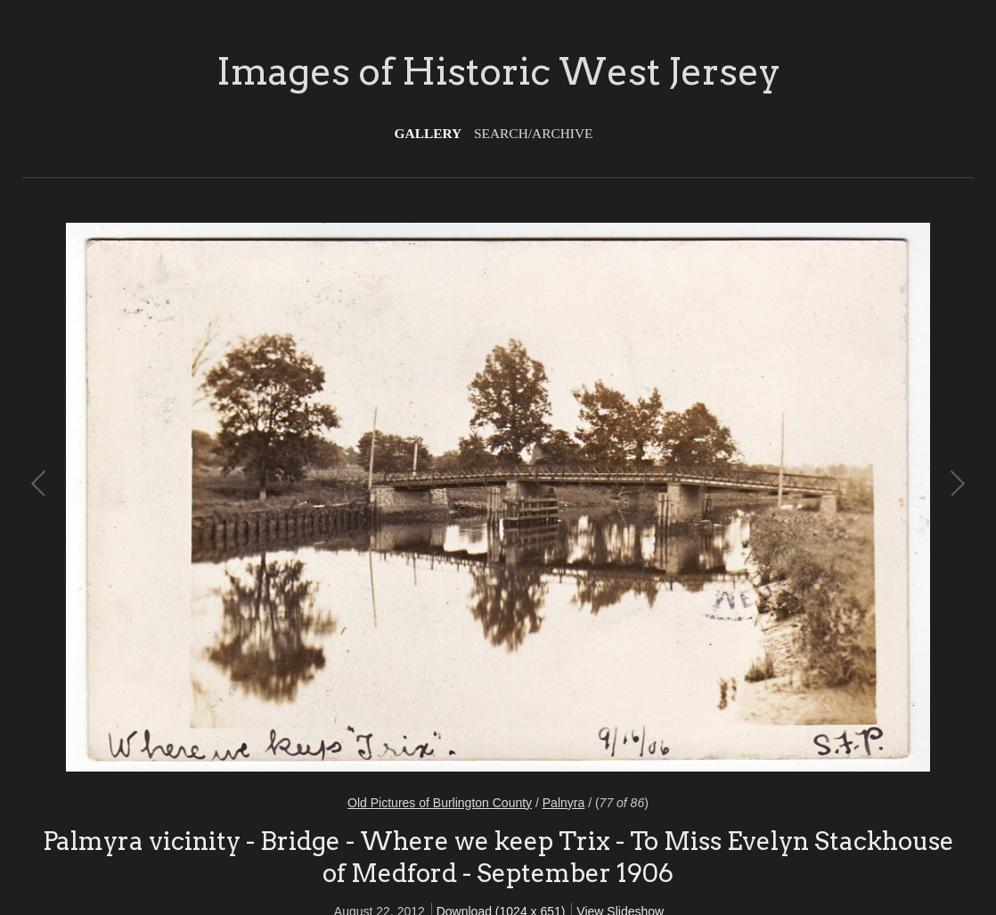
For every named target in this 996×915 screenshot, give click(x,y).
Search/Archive (533, 133)
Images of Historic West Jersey (498, 71)
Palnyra (563, 803)
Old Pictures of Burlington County (439, 803)
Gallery (428, 133)
